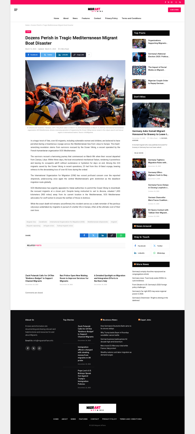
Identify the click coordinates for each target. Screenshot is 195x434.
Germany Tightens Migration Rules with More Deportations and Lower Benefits (158, 161)
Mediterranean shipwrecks (98, 222)
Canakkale (43, 222)
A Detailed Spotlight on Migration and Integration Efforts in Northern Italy (109, 278)
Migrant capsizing (33, 226)
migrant (114, 222)
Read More (138, 153)
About (66, 18)
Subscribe (174, 10)
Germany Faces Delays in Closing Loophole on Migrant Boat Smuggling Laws (159, 186)
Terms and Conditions (131, 18)
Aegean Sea (31, 222)
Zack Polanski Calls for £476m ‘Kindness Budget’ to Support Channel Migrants (39, 278)
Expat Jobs (146, 320)
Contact (97, 18)
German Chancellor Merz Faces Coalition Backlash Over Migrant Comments (158, 199)
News (75, 18)
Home (56, 18)
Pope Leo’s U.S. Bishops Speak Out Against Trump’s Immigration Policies (84, 377)
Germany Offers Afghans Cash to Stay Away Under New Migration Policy (157, 174)
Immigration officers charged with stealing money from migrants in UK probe (85, 353)
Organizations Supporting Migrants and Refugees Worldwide (157, 42)
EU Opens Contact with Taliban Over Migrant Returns (158, 211)
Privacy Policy (111, 18)
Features (86, 18)
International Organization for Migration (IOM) (67, 222)
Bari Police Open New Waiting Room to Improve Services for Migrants (74, 278)
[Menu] (15, 10)
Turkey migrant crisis (65, 226)
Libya (28, 31)
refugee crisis (49, 226)
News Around (143, 226)
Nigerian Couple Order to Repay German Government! (158, 82)
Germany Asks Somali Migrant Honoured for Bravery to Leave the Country (151, 133)
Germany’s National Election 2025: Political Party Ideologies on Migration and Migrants (158, 55)
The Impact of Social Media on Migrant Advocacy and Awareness (157, 68)
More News (142, 264)
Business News (110, 320)
